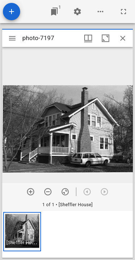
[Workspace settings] (77, 11)
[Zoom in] (30, 191)
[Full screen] (123, 11)
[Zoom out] (48, 191)
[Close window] (122, 38)
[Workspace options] (100, 11)
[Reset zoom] (65, 191)
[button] (22, 232)
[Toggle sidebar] (12, 38)
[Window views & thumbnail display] (88, 38)
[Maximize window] (105, 38)
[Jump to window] (54, 11)
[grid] (67, 234)
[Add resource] (11, 11)
